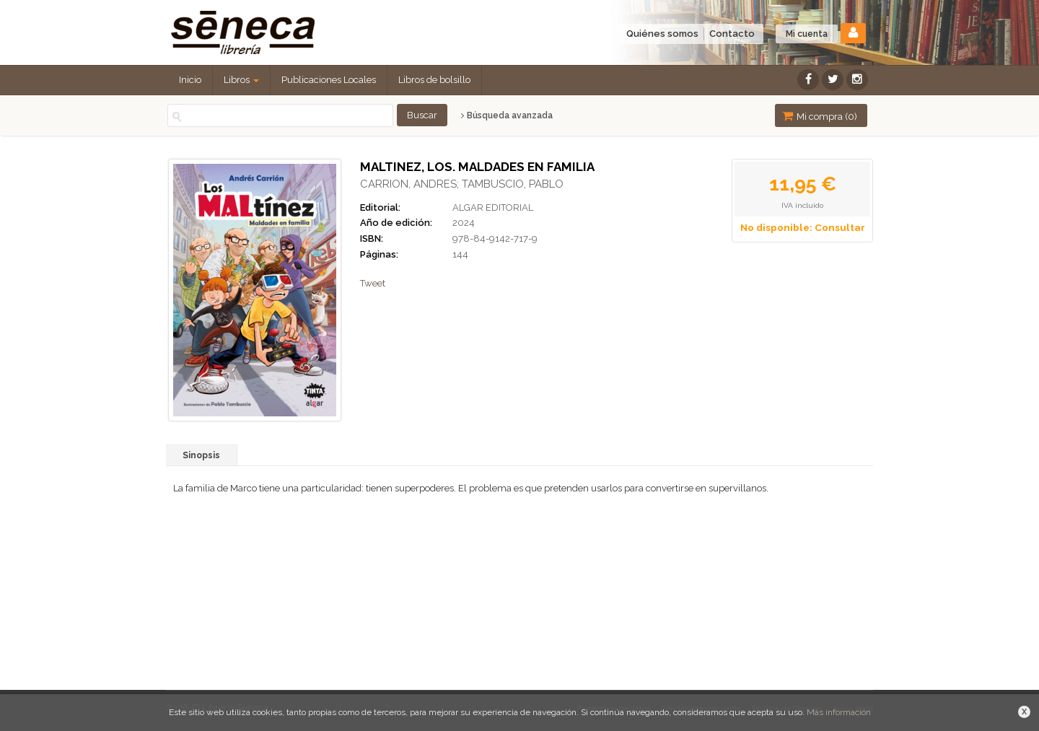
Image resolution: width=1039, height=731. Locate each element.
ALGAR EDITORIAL (492, 207)
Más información (839, 712)
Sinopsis (201, 455)
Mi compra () (819, 116)
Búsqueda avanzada (507, 115)
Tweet (372, 283)
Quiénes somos (662, 33)
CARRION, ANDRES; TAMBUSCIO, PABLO (462, 184)
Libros (241, 79)
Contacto (732, 33)
